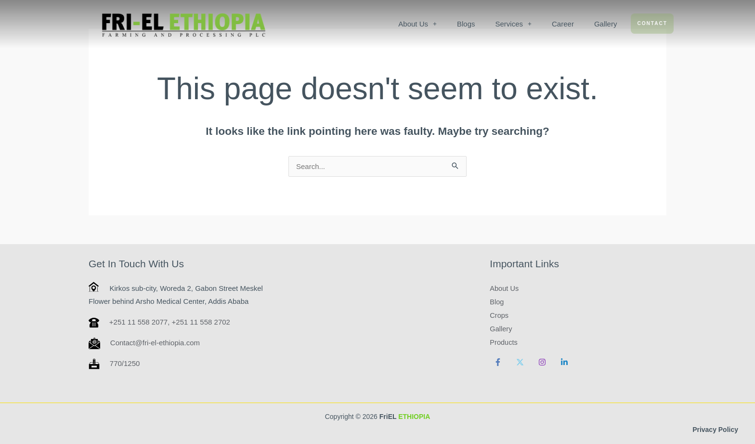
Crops (499, 315)
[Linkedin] (564, 361)
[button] (417, 24)
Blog (497, 301)
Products (504, 342)
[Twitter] (520, 361)
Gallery (605, 24)
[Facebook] (498, 361)
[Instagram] (542, 361)
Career (563, 24)
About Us (418, 24)
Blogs (466, 24)
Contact (652, 23)
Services (513, 24)
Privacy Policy (715, 429)
